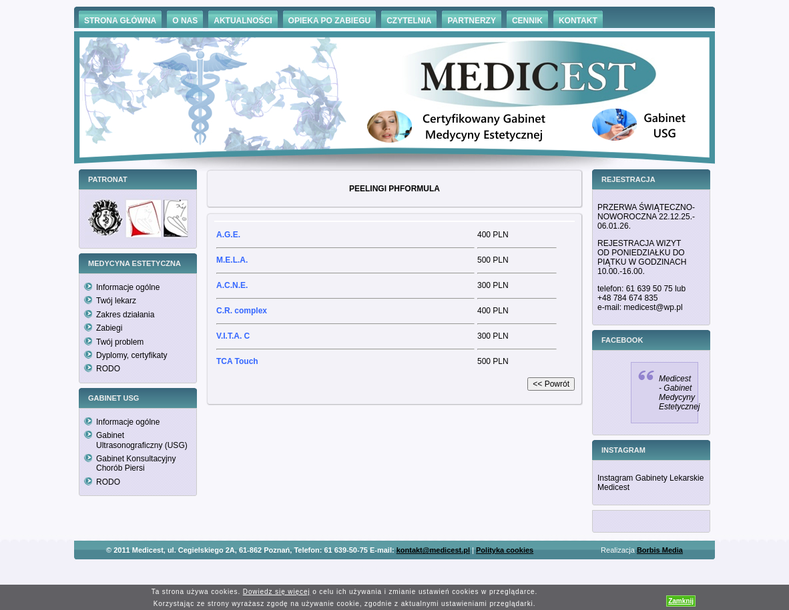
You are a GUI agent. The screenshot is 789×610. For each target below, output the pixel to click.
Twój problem (120, 342)
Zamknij (681, 601)
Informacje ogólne (128, 287)
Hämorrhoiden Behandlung (413, 569)
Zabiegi (109, 328)
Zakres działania (125, 314)
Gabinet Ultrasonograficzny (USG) (142, 440)
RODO (108, 368)
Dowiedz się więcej (276, 591)
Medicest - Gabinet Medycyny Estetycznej (679, 392)
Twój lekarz (116, 300)
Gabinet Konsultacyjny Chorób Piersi (136, 463)
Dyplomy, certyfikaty (131, 355)
